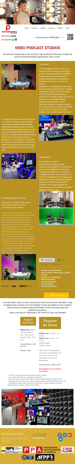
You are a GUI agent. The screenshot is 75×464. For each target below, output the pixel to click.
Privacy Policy (6, 441)
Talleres (60, 28)
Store (67, 28)
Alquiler (43, 28)
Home (27, 28)
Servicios (52, 28)
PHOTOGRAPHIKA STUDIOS (12, 434)
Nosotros (34, 28)
